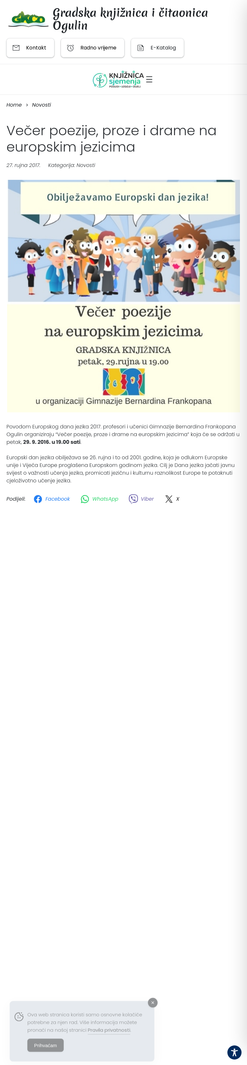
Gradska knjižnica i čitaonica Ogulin (130, 19)
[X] (173, 500)
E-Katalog (163, 47)
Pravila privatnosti (109, 1035)
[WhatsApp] (100, 500)
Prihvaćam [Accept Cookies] (45, 1050)
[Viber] (142, 500)
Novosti (86, 166)
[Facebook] (52, 500)
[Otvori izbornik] (149, 79)
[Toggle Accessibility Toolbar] (234, 1052)
